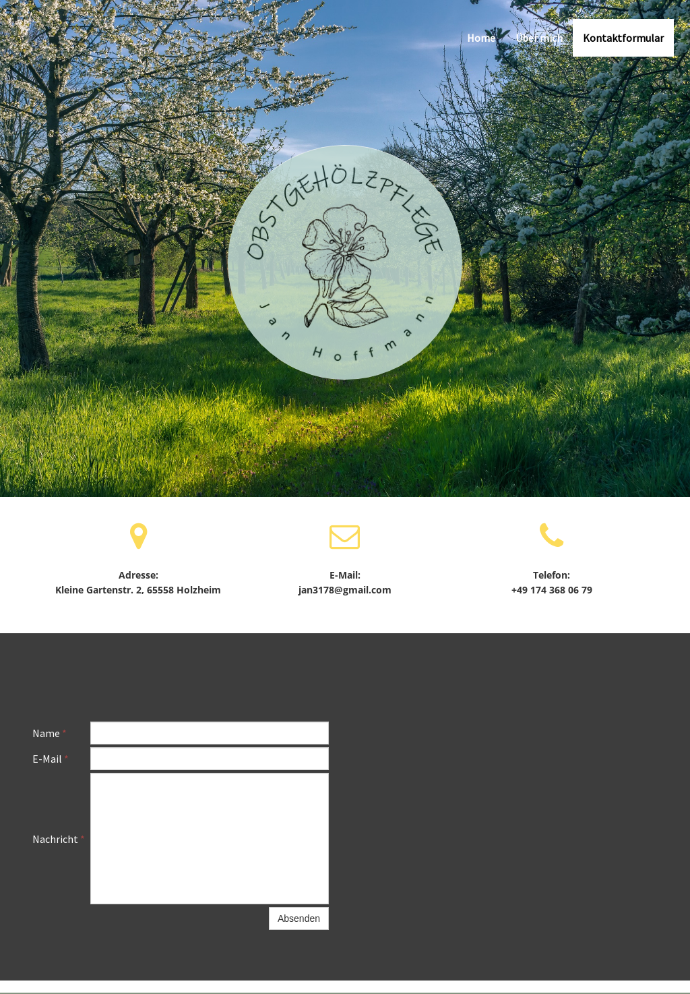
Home (481, 38)
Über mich (539, 38)
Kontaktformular (623, 38)
